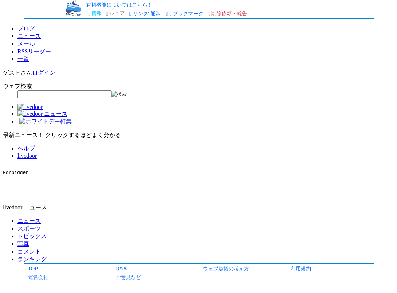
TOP (33, 268)
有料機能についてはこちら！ (119, 4)
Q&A (121, 268)
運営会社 (38, 277)
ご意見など (128, 277)
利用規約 (301, 268)
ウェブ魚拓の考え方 (226, 268)
